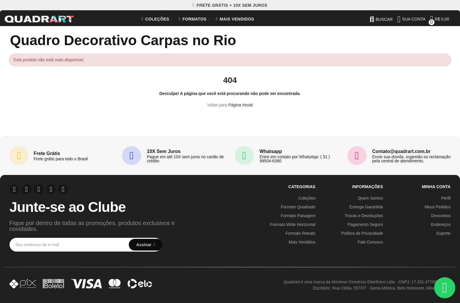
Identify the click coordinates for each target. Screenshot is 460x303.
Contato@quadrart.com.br (401, 151)
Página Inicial (240, 105)
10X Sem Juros (164, 151)
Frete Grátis (47, 153)
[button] (230, 5)
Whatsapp (271, 151)
